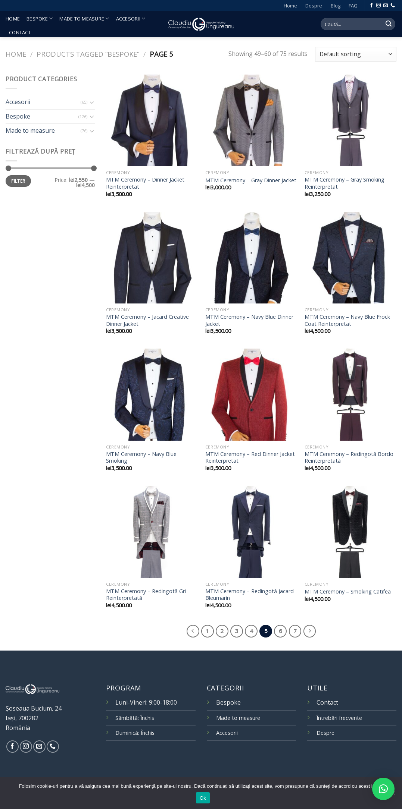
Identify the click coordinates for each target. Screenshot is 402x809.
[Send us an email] (385, 5)
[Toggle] (92, 102)
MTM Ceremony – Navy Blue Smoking (141, 458)
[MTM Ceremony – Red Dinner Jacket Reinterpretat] (251, 394)
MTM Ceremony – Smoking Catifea (348, 591)
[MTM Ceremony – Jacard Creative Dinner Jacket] (152, 257)
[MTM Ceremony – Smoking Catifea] (350, 531)
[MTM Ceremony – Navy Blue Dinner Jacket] (251, 257)
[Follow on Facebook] (371, 5)
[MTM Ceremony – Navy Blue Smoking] (152, 394)
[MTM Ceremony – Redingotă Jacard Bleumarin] (251, 531)
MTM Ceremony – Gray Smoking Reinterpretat (344, 183)
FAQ (353, 5)
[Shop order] (355, 54)
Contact (20, 32)
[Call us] (392, 5)
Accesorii (131, 18)
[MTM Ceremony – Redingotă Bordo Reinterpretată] (350, 394)
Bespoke (40, 18)
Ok (203, 798)
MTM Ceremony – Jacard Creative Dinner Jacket (147, 320)
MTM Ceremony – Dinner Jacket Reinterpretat (145, 183)
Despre (313, 5)
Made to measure (84, 18)
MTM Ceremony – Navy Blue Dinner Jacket (249, 320)
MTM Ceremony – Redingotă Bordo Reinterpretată (349, 458)
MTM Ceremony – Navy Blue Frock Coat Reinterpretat (347, 320)
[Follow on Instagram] (378, 5)
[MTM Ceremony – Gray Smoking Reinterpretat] (350, 120)
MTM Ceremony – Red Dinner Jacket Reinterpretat (250, 458)
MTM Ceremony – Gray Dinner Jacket (250, 180)
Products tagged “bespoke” (88, 54)
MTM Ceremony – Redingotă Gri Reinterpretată (146, 595)
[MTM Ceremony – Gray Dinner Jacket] (251, 120)
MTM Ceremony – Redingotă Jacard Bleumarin (249, 595)
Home (290, 5)
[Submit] (388, 24)
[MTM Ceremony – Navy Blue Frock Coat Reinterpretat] (350, 257)
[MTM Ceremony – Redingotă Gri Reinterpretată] (152, 531)
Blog (335, 5)
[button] (383, 789)
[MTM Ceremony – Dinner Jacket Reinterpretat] (152, 120)
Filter (18, 181)
